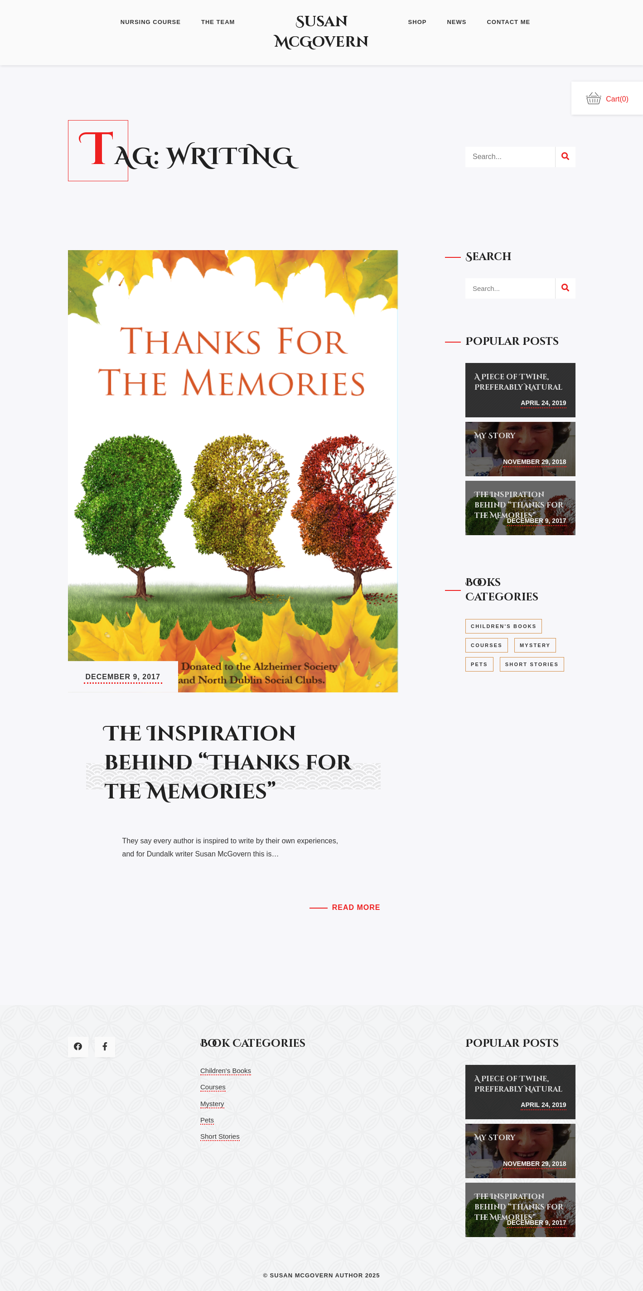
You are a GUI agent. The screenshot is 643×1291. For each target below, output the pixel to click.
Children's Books (225, 1070)
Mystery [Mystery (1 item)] (535, 645)
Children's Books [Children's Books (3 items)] (504, 626)
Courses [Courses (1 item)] (487, 645)
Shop (417, 22)
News (456, 22)
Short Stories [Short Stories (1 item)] (532, 664)
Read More (356, 907)
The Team (218, 22)
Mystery (212, 1103)
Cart (607, 98)
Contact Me (508, 22)
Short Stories (220, 1136)
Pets (207, 1120)
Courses (213, 1087)
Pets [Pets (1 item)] (479, 664)
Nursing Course (151, 22)
